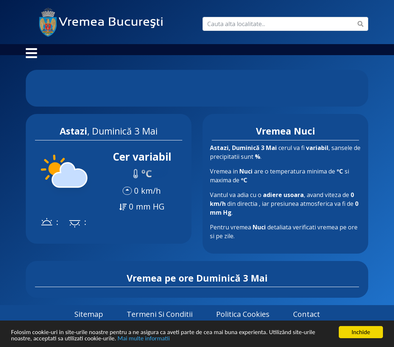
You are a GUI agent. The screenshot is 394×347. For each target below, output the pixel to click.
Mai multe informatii (143, 339)
